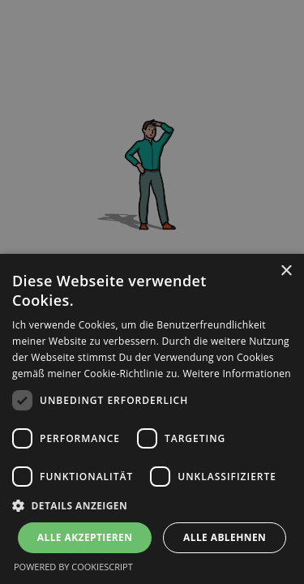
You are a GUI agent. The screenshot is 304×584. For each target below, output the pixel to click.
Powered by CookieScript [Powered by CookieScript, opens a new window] (73, 566)
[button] (152, 505)
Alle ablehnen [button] (224, 537)
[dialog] (152, 419)
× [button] (286, 271)
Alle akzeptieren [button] (85, 537)
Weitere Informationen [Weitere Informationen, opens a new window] (236, 373)
